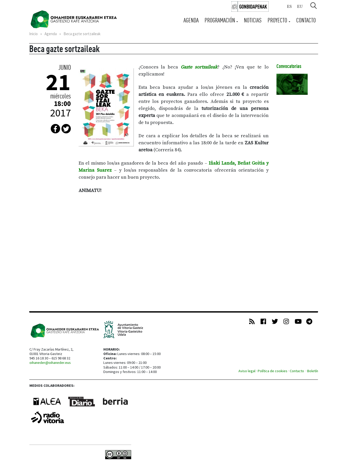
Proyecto (278, 20)
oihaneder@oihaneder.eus (50, 362)
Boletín (312, 371)
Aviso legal (246, 371)
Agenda (191, 20)
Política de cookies (272, 371)
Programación (220, 20)
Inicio (33, 33)
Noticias (253, 20)
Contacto (306, 20)
